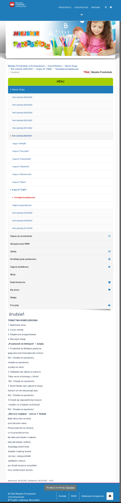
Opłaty (60, 251)
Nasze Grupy (71, 66)
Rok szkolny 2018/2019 (22, 221)
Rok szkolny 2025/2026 (22, 97)
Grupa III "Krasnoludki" (21, 159)
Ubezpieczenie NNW (19, 244)
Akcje (12, 274)
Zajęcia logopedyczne (21, 205)
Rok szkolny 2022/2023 (22, 120)
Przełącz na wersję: (60, 487)
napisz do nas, (16, 3)
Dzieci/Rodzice (81, 13)
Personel (95, 13)
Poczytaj (60, 305)
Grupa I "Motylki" (19, 143)
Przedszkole (65, 13)
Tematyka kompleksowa (66, 69)
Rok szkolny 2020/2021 (22, 69)
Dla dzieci (60, 290)
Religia (13, 297)
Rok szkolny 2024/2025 (22, 105)
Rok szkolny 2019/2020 (22, 213)
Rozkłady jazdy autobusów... (60, 259)
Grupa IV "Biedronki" (20, 166)
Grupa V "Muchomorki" (22, 174)
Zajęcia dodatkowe (60, 267)
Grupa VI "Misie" (19, 182)
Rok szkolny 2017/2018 (22, 228)
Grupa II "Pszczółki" (20, 151)
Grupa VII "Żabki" (44, 69)
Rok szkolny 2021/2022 (22, 128)
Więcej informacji (54, 499)
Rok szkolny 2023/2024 (22, 113)
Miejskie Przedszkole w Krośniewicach (26, 66)
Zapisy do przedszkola (60, 236)
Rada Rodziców (60, 282)
